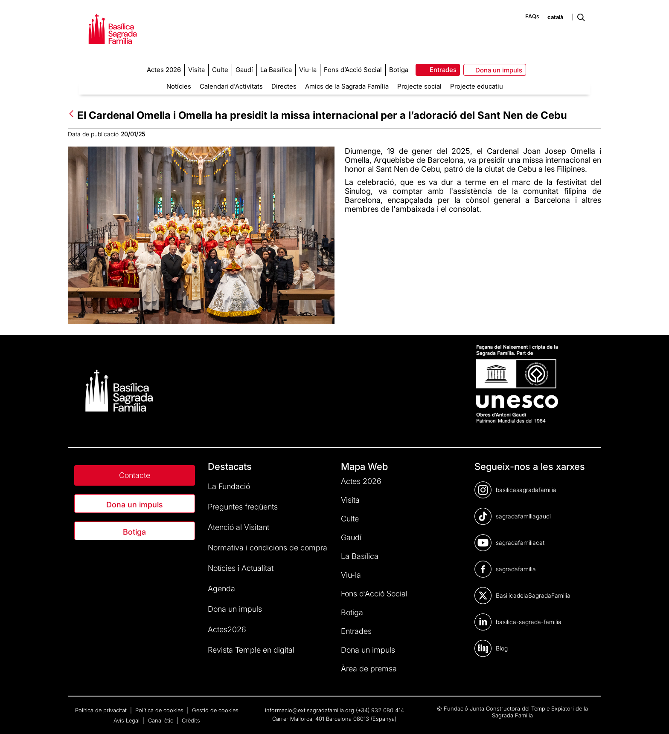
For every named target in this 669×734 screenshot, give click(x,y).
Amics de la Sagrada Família (347, 86)
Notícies (178, 86)
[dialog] (653, 717)
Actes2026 (227, 629)
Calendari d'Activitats (231, 86)
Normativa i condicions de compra (267, 547)
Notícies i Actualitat (240, 568)
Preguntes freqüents (243, 506)
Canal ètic (161, 720)
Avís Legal (127, 720)
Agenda (221, 588)
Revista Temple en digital (251, 649)
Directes (284, 86)
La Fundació (229, 486)
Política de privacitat (101, 710)
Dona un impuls (134, 504)
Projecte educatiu (476, 86)
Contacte (134, 475)
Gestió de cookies (215, 710)
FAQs (532, 16)
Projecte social (419, 86)
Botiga (134, 531)
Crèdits (191, 720)
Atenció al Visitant (238, 527)
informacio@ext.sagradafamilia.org (309, 710)
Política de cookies (160, 710)
